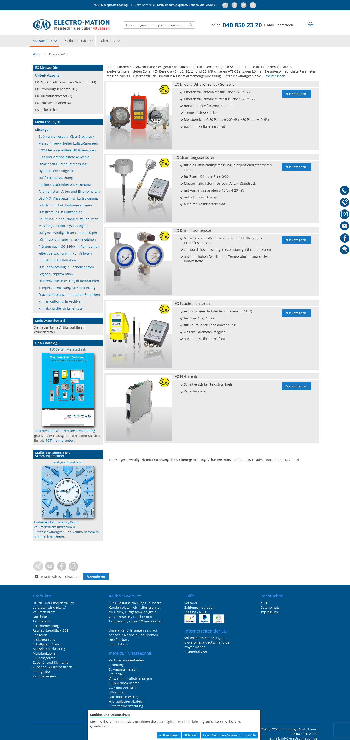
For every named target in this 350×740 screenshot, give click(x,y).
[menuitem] (44, 41)
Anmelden (285, 25)
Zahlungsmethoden (199, 607)
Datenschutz (270, 607)
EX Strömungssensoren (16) (56, 89)
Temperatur (42, 621)
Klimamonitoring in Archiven (61, 301)
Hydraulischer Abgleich (56, 171)
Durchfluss (41, 616)
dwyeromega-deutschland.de (206, 642)
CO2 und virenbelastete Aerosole (64, 157)
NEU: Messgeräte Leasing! (111, 5)
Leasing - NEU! (195, 612)
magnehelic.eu (195, 651)
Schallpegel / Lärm (47, 644)
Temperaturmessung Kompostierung (67, 287)
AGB (263, 603)
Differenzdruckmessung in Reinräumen (69, 281)
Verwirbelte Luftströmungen (130, 678)
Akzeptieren (170, 735)
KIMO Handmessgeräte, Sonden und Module (186, 5)
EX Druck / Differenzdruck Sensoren (206, 84)
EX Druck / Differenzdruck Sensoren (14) (65, 82)
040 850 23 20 (242, 25)
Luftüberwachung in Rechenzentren (66, 267)
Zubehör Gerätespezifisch (52, 667)
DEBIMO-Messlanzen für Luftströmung (68, 198)
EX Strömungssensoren (195, 157)
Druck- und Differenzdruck (53, 603)
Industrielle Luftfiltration (57, 260)
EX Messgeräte (44, 658)
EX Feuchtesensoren (192, 303)
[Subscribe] (96, 576)
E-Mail (269, 25)
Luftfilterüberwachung (56, 177)
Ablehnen (190, 735)
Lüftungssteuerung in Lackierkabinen (67, 239)
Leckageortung (44, 639)
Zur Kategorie (296, 94)
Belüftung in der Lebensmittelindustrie (69, 219)
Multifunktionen (45, 653)
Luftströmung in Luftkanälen (60, 212)
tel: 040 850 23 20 (303, 734)
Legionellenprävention (56, 274)
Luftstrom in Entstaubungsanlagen (65, 205)
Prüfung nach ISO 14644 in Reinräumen (69, 246)
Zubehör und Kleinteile (50, 662)
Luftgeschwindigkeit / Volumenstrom (49, 609)
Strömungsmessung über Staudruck (66, 136)
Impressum (269, 612)
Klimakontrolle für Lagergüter (61, 308)
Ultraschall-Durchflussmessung (63, 164)
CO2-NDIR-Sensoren (124, 683)
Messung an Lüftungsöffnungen (63, 226)
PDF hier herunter (59, 440)
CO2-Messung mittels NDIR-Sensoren (67, 150)
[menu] (175, 41)
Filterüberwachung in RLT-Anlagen (65, 253)
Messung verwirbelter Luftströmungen (68, 143)
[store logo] (71, 25)
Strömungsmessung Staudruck (124, 671)
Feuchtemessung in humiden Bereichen (69, 294)
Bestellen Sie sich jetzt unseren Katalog (65, 431)
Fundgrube (41, 671)
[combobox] (159, 25)
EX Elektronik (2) (47, 109)
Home (37, 54)
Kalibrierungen (44, 676)
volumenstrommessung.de (204, 638)
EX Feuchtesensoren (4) (53, 103)
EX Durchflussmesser (193, 230)
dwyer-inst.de (195, 647)
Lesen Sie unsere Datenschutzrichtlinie (229, 735)
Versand (190, 603)
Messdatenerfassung (49, 649)
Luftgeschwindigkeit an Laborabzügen (68, 232)
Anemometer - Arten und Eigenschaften (69, 191)
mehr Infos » (118, 644)
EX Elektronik (186, 376)
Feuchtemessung (46, 626)
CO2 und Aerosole (122, 687)
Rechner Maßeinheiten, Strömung (65, 184)
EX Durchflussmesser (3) (53, 96)
